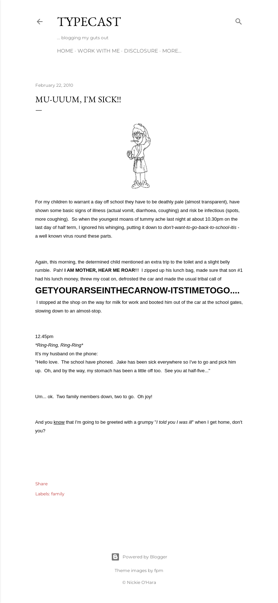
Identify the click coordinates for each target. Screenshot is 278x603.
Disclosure (141, 51)
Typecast (89, 21)
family (58, 493)
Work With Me (99, 51)
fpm (158, 570)
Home (65, 51)
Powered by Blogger (139, 557)
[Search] (238, 20)
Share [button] (41, 483)
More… (171, 51)
